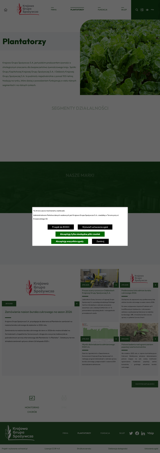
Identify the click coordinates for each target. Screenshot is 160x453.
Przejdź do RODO (60, 227)
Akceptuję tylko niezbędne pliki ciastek (80, 234)
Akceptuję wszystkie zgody (70, 241)
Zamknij (100, 241)
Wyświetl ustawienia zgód (95, 227)
